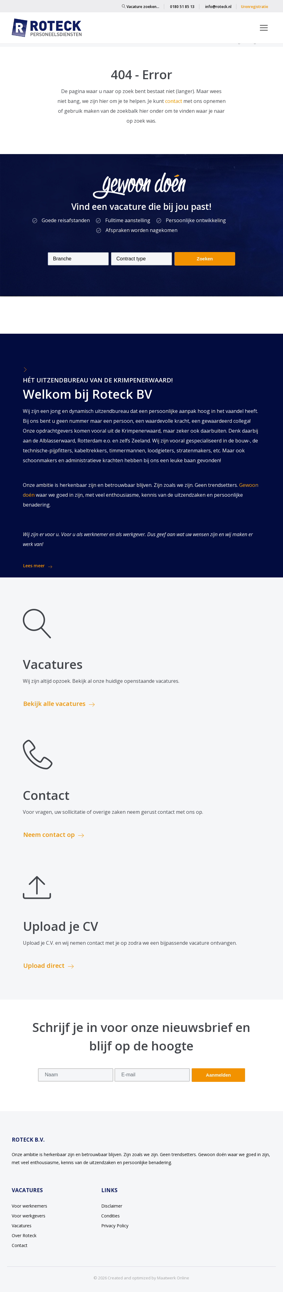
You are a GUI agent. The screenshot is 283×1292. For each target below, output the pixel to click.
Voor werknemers (29, 1206)
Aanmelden (218, 1075)
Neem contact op (53, 834)
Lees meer (37, 566)
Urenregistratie (254, 6)
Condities (110, 1216)
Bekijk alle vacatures (59, 703)
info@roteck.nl (218, 6)
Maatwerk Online (173, 1278)
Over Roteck (24, 1235)
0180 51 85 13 (182, 6)
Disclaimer (111, 1206)
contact (174, 101)
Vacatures (21, 1226)
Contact (19, 1245)
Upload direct (48, 965)
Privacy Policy (114, 1226)
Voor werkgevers (28, 1216)
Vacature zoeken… (140, 6)
